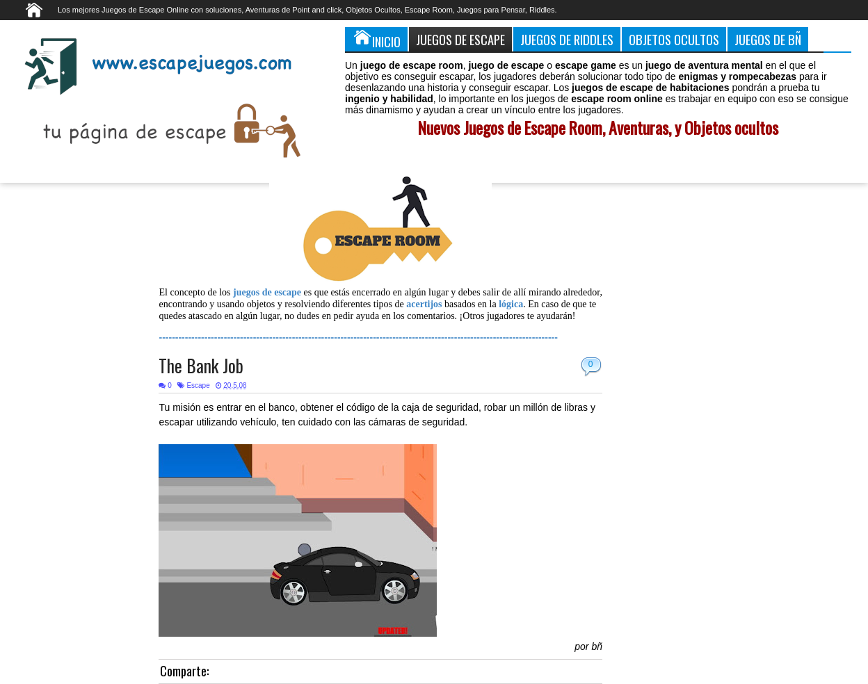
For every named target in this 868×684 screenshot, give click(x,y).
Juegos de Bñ (767, 39)
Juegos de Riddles (566, 39)
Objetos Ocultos (674, 39)
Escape (197, 385)
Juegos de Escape (460, 39)
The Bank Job (201, 365)
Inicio (376, 39)
